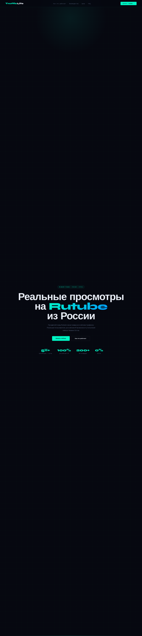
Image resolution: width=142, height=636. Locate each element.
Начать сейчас (61, 338)
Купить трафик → (128, 3)
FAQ (89, 3)
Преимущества (74, 3)
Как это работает (59, 3)
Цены (83, 3)
